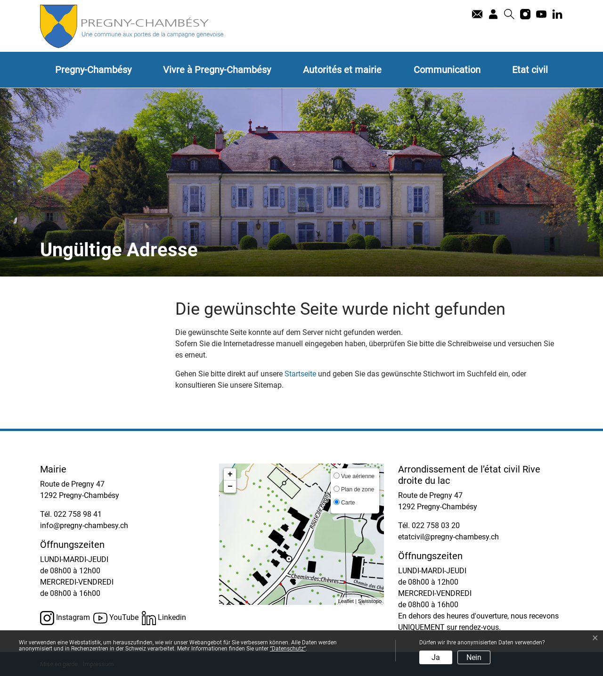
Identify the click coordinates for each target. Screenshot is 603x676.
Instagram (65, 618)
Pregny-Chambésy (93, 69)
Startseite (300, 373)
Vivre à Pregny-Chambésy (217, 69)
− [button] (230, 486)
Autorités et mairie (342, 69)
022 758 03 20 (436, 525)
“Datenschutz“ (288, 648)
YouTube (116, 618)
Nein (473, 657)
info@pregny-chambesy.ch (84, 525)
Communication (447, 69)
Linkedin (164, 618)
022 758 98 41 (78, 514)
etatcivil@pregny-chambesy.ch (448, 536)
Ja (436, 657)
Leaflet (346, 601)
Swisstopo (370, 601)
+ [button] (230, 474)
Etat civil (530, 69)
